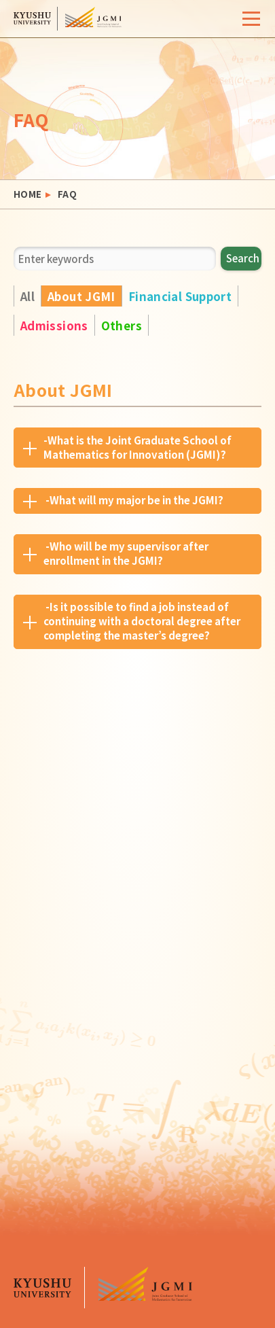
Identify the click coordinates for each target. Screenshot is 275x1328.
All (27, 295)
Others (121, 325)
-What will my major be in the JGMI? (133, 500)
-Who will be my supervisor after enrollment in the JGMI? (125, 553)
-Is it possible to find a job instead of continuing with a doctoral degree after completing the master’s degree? (141, 620)
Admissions (54, 325)
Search (242, 258)
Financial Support (180, 295)
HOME (28, 194)
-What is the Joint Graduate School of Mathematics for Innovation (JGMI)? (137, 447)
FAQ (67, 194)
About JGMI (81, 295)
